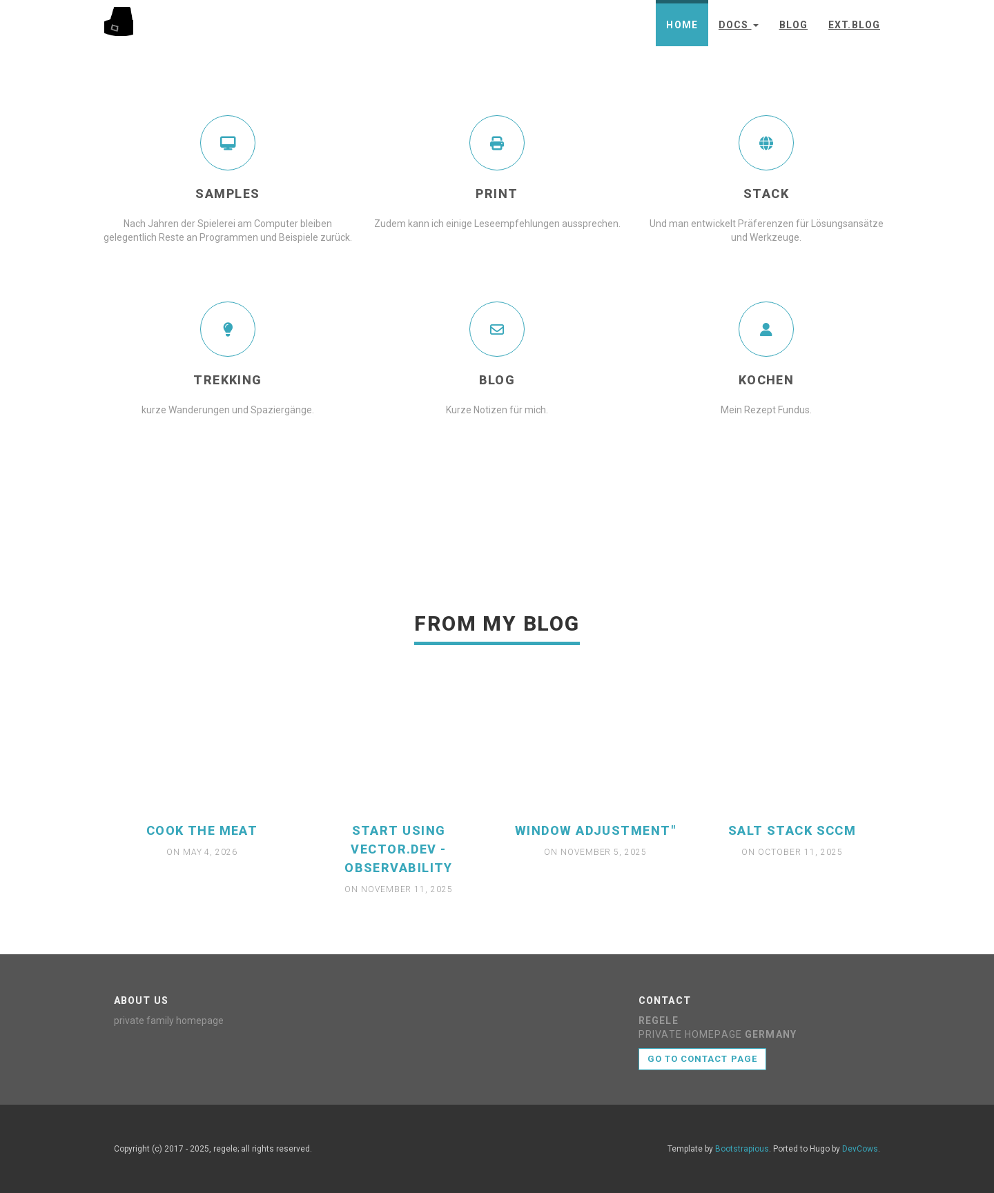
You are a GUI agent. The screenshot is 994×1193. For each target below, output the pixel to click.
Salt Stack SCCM (792, 830)
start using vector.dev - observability (398, 849)
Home (681, 24)
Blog (793, 24)
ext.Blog (854, 24)
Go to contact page (702, 1059)
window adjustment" (595, 830)
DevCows (860, 1149)
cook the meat (202, 830)
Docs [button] (739, 24)
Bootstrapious (742, 1149)
